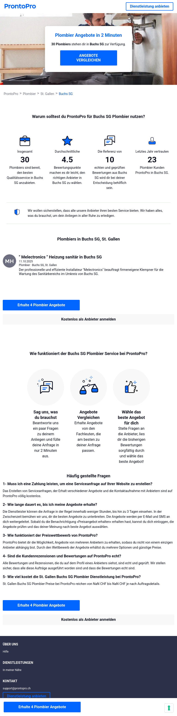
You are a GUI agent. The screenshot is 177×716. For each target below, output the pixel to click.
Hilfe (6, 651)
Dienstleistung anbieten (149, 6)
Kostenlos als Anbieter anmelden (88, 319)
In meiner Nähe (12, 670)
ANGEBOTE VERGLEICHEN (89, 57)
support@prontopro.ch (17, 688)
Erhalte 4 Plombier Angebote (41, 305)
